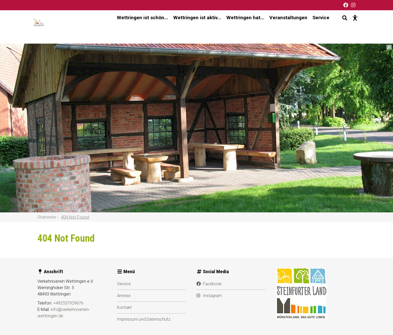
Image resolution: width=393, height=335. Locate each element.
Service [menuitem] (316, 27)
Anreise (124, 295)
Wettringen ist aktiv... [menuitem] (193, 27)
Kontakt (124, 307)
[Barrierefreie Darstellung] (350, 27)
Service (124, 283)
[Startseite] (49, 26)
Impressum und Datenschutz (143, 319)
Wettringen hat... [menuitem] (241, 27)
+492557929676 (68, 303)
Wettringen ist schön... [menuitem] (137, 27)
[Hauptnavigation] (218, 27)
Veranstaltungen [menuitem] (284, 27)
